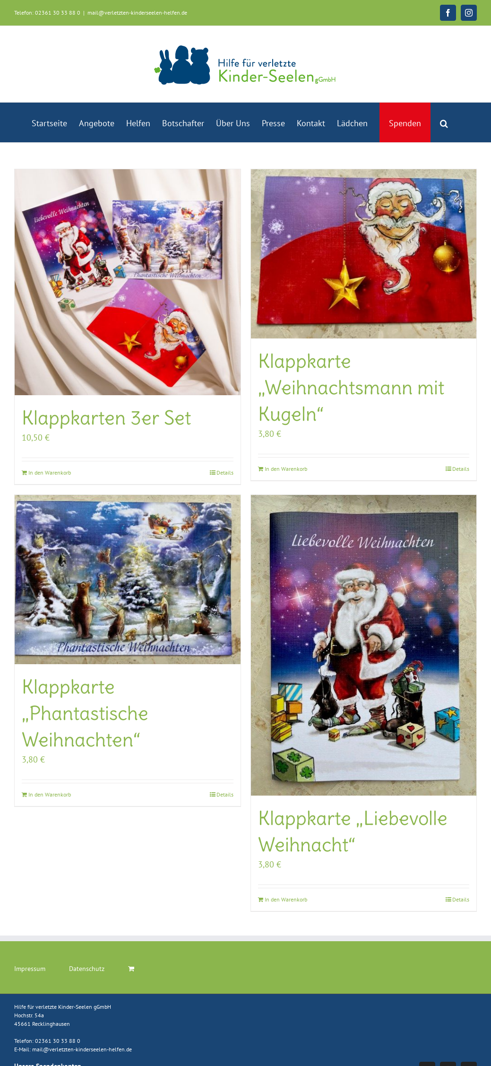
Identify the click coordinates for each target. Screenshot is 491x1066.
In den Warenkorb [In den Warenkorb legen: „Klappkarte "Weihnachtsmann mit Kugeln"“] (286, 468)
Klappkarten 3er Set (106, 418)
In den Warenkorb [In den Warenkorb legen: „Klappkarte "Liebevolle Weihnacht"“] (286, 899)
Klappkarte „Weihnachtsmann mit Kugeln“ (351, 387)
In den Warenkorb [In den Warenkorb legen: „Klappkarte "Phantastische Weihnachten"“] (49, 794)
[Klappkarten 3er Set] (128, 282)
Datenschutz (86, 968)
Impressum (29, 968)
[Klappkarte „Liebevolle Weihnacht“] (364, 645)
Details (224, 472)
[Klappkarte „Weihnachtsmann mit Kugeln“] (364, 253)
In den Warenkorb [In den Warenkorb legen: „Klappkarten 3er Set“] (49, 472)
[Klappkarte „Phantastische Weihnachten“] (128, 579)
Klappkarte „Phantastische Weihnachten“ (85, 713)
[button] (444, 122)
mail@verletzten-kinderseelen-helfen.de (137, 12)
